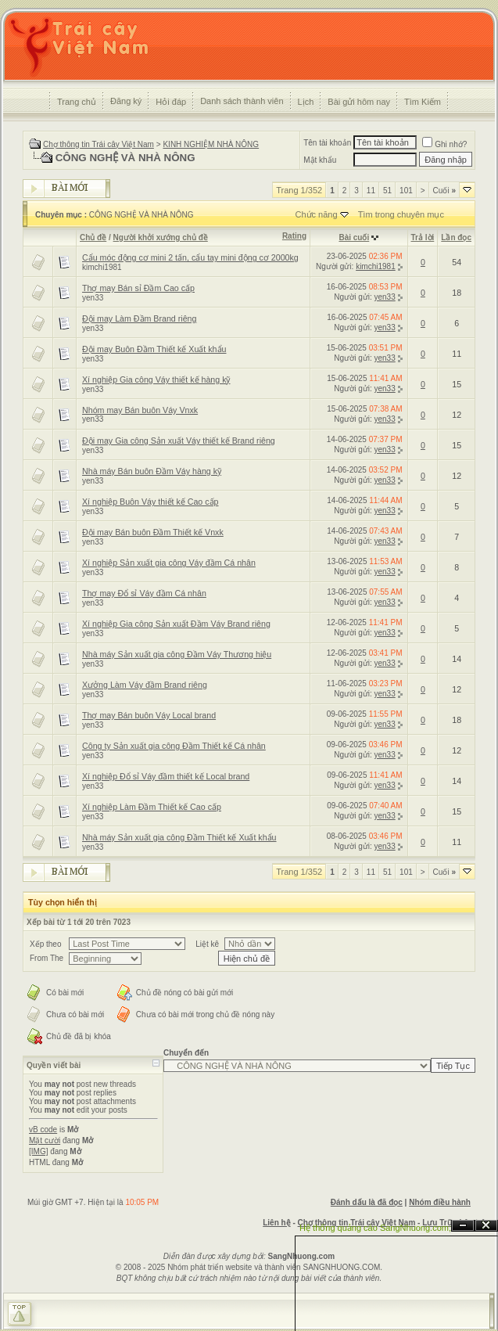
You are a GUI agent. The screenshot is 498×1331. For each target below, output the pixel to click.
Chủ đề (93, 237)
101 (406, 190)
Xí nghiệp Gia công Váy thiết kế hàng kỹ (156, 379)
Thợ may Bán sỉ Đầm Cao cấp (138, 288)
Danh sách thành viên (241, 101)
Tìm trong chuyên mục (401, 214)
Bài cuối (354, 237)
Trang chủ (76, 101)
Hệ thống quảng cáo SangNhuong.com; (375, 1227)
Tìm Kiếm (422, 101)
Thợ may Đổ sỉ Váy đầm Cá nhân (144, 593)
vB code (43, 1129)
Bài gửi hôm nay (359, 101)
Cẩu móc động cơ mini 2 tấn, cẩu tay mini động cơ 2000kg (190, 257)
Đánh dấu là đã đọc (367, 1202)
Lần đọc (456, 237)
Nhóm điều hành (440, 1202)
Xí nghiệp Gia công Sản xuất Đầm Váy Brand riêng (176, 623)
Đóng (486, 1226)
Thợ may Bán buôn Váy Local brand (149, 715)
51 (387, 190)
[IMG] (38, 1151)
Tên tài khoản (327, 142)
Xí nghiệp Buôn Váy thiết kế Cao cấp (150, 501)
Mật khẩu (319, 160)
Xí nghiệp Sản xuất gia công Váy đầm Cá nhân (169, 562)
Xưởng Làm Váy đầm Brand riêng (144, 684)
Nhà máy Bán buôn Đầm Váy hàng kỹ (151, 471)
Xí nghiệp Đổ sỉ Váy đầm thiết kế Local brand (165, 776)
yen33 (92, 297)
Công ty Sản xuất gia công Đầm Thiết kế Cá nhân (174, 745)
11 (371, 190)
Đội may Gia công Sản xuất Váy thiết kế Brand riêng (178, 440)
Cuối (444, 190)
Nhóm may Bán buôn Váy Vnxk (140, 410)
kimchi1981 (102, 267)
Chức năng (316, 214)
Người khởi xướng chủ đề (160, 237)
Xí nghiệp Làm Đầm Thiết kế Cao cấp (151, 806)
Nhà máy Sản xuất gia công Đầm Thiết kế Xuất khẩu (179, 837)
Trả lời (423, 237)
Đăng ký (126, 101)
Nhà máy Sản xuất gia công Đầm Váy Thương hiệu (176, 654)
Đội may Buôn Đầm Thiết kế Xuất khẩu (154, 349)
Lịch (306, 101)
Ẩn (463, 1226)
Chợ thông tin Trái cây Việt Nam (98, 144)
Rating (294, 236)
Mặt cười (44, 1140)
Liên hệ (276, 1222)
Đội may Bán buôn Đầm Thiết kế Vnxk (153, 532)
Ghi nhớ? (444, 144)
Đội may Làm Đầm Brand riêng (139, 318)
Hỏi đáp (171, 101)
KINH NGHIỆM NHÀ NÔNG (211, 144)
